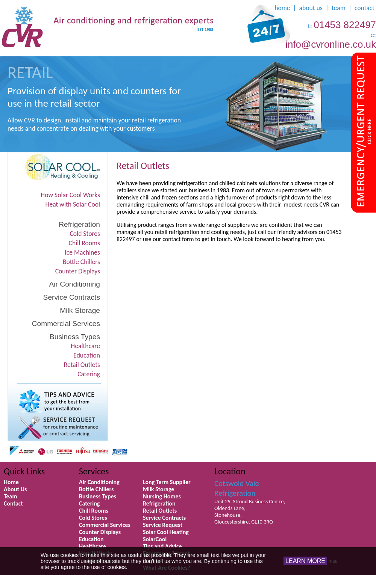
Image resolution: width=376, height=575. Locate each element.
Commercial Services (66, 323)
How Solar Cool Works (70, 195)
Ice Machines (82, 252)
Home (11, 482)
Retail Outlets (82, 365)
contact (364, 8)
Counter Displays (77, 271)
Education (86, 355)
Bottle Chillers (81, 262)
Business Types (75, 337)
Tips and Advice (162, 546)
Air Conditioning (74, 284)
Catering (88, 374)
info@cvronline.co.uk (330, 44)
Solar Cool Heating (166, 532)
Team (10, 496)
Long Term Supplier (167, 482)
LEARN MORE (305, 561)
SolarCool (155, 539)
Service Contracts (71, 297)
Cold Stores (85, 233)
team (339, 8)
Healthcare (85, 346)
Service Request (162, 524)
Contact (13, 503)
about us (311, 8)
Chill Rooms (84, 243)
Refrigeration (79, 224)
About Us (15, 489)
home (282, 8)
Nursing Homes (162, 496)
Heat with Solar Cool (72, 204)
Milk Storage (80, 310)
